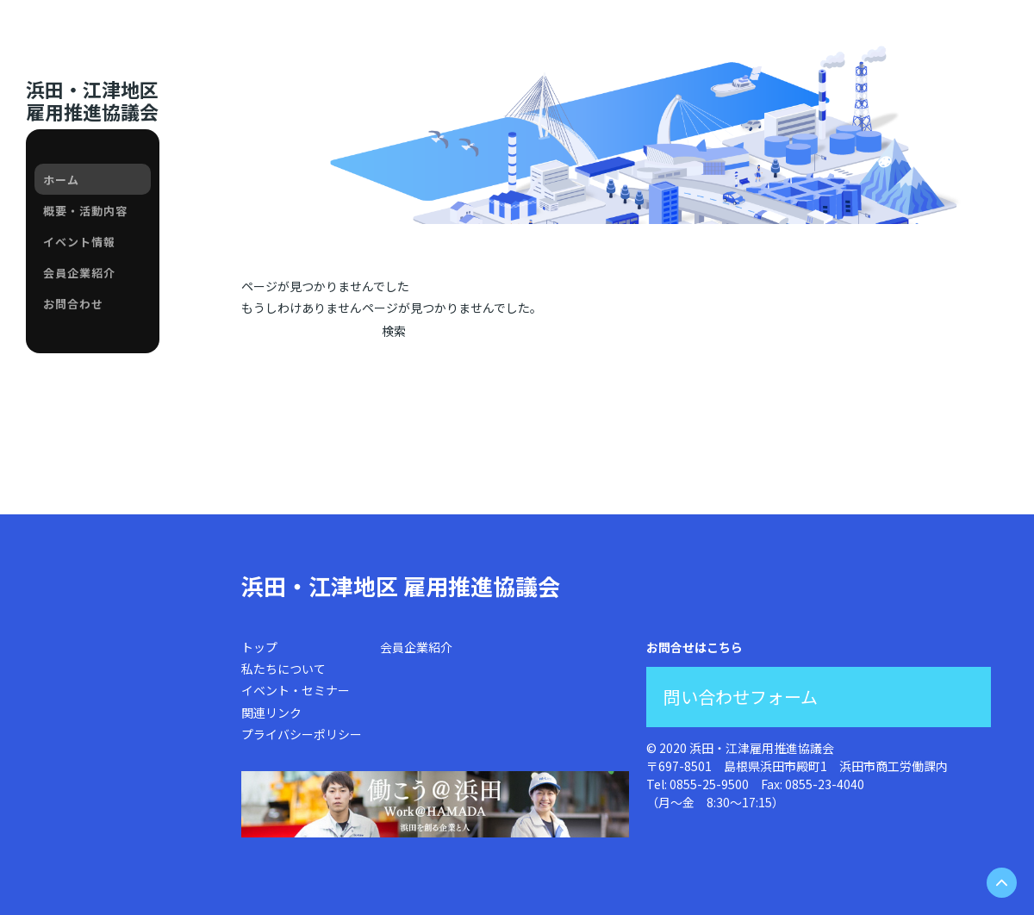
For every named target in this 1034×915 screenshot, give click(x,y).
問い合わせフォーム (740, 696)
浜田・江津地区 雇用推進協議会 (400, 585)
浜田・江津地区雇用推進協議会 (92, 100)
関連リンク (271, 712)
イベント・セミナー (295, 690)
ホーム (61, 179)
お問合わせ (73, 304)
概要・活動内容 (85, 210)
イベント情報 (79, 241)
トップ (259, 647)
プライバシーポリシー (301, 734)
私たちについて (283, 668)
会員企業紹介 (79, 273)
